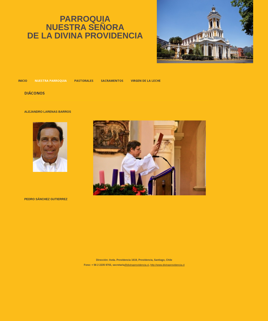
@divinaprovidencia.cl (136, 264)
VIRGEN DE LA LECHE (146, 81)
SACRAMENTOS (112, 81)
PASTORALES (83, 81)
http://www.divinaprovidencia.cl (167, 264)
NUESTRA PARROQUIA (51, 81)
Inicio (22, 81)
